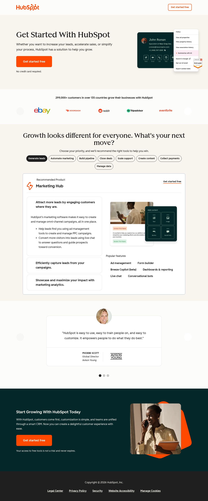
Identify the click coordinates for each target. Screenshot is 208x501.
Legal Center (55, 490)
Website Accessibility (122, 490)
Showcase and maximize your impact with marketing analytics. (62, 282)
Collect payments (170, 158)
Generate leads (36, 158)
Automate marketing (62, 158)
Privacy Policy (78, 490)
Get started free (180, 7)
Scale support (125, 158)
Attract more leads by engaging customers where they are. (63, 204)
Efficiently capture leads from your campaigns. (57, 265)
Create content (146, 158)
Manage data (104, 166)
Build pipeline (86, 158)
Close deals (106, 158)
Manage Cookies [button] (150, 490)
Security (97, 490)
